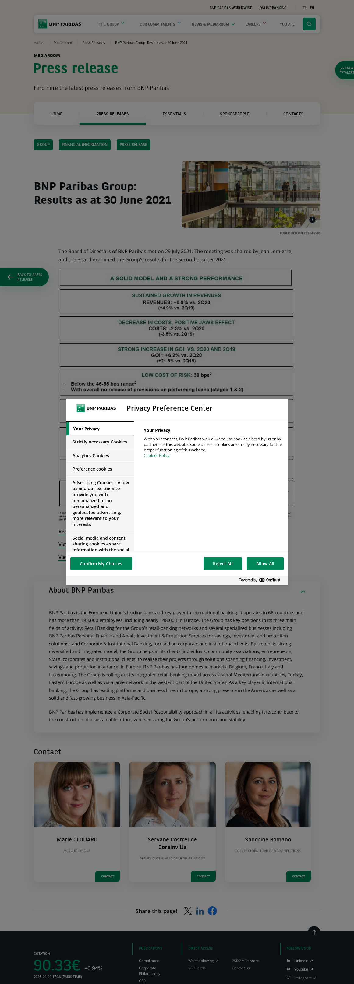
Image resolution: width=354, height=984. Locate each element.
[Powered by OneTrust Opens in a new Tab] (262, 580)
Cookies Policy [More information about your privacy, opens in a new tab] (157, 455)
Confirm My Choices (101, 563)
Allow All (265, 563)
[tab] (99, 429)
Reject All (222, 563)
